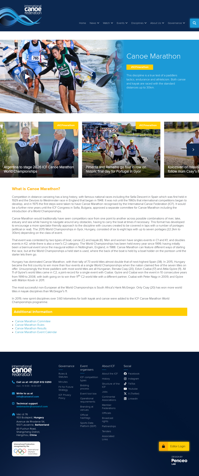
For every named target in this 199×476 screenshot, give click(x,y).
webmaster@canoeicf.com (32, 406)
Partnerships (109, 426)
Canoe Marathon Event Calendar (36, 332)
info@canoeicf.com (27, 396)
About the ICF (110, 373)
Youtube (133, 389)
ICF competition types (89, 379)
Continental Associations (109, 398)
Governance (175, 23)
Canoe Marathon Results (30, 328)
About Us (155, 23)
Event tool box (88, 393)
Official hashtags (85, 416)
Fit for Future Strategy (66, 388)
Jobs (104, 392)
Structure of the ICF (111, 385)
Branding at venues (86, 408)
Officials (106, 413)
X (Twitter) (133, 393)
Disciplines (137, 23)
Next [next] (193, 149)
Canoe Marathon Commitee (33, 321)
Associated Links (108, 438)
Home (82, 23)
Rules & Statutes (63, 375)
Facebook (134, 373)
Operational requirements (87, 400)
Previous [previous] (6, 149)
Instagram (133, 378)
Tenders (106, 431)
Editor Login (177, 446)
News (93, 23)
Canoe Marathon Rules (29, 324)
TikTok (131, 384)
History (106, 378)
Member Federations (108, 407)
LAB (174, 464)
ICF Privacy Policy (65, 396)
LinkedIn (133, 398)
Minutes (63, 382)
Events (120, 23)
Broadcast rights (107, 420)
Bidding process (84, 387)
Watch (106, 23)
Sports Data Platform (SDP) (88, 424)
